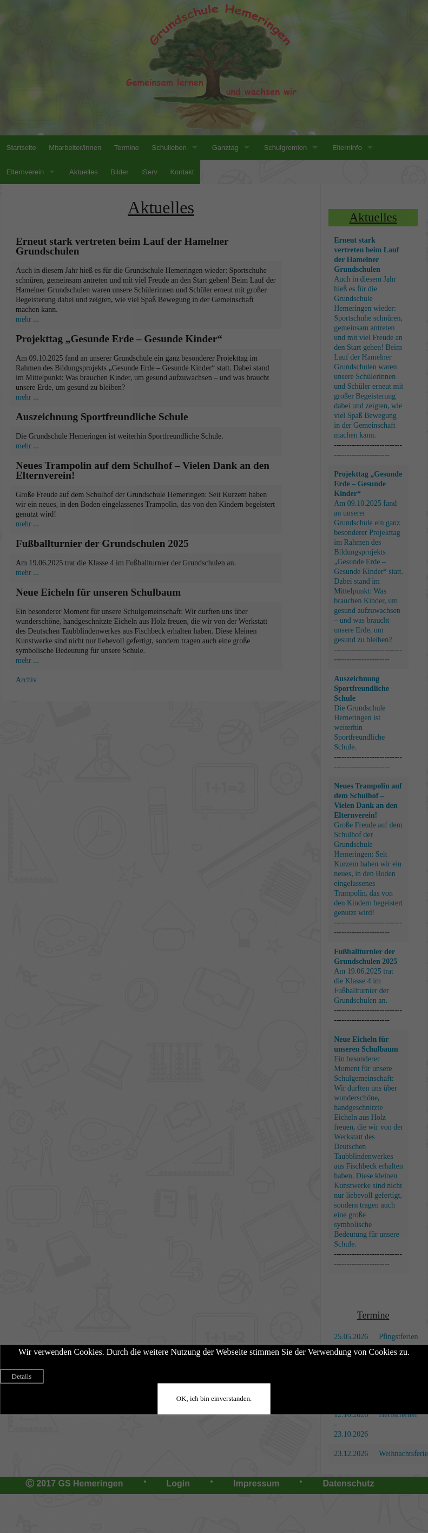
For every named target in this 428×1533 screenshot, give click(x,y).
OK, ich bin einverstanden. (214, 1398)
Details (22, 1376)
